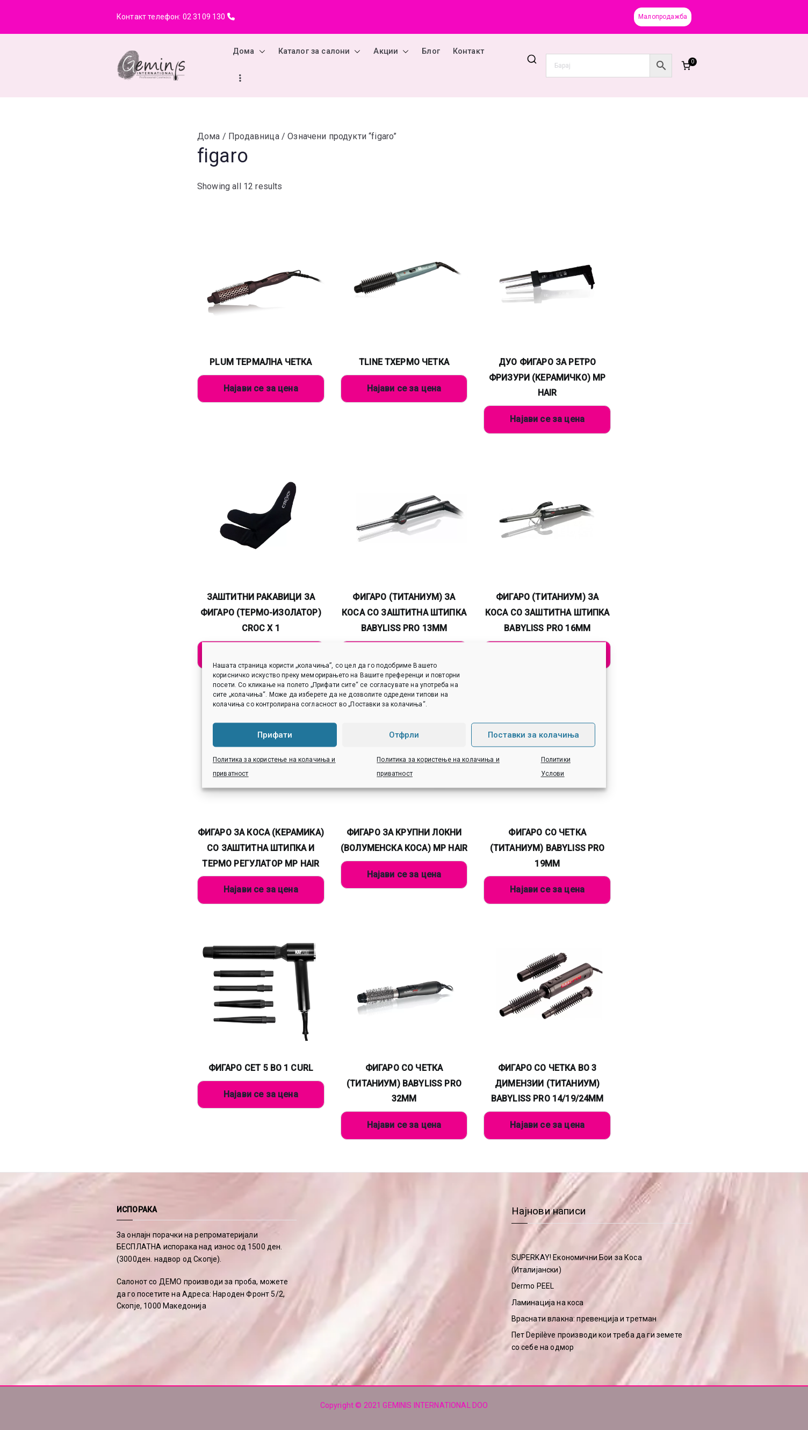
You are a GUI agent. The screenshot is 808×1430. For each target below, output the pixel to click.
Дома (249, 52)
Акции (391, 52)
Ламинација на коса (547, 1302)
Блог (431, 51)
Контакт (468, 51)
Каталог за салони (319, 52)
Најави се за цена (260, 388)
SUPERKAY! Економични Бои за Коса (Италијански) (576, 1263)
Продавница (253, 136)
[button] (260, 52)
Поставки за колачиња (533, 735)
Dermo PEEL (532, 1286)
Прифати (274, 735)
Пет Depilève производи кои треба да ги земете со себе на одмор (596, 1341)
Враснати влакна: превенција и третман (584, 1318)
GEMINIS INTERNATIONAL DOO (435, 1405)
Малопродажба (662, 16)
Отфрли (404, 735)
